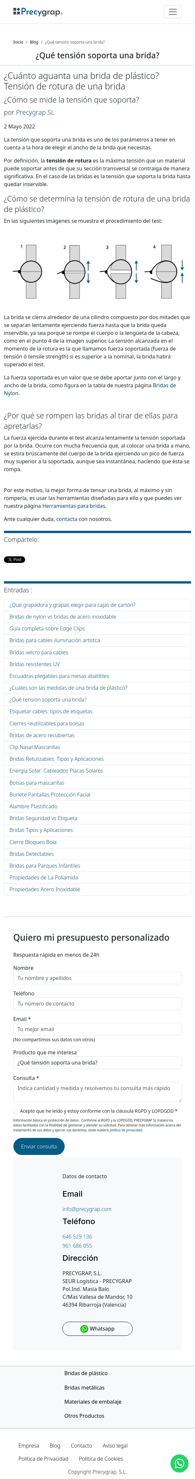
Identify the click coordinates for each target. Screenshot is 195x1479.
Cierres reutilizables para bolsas (46, 723)
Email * (22, 1019)
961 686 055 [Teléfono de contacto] (77, 1245)
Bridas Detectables (31, 853)
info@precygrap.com (86, 1209)
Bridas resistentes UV (34, 664)
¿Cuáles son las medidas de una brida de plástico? (68, 687)
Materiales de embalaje (93, 1401)
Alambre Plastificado (33, 806)
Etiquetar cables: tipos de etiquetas (50, 711)
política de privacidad (125, 1130)
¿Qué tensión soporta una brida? (48, 699)
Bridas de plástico (86, 1373)
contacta (66, 519)
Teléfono (24, 993)
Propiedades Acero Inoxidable (44, 889)
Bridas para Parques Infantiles (44, 865)
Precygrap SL (35, 112)
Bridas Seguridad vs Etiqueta (43, 818)
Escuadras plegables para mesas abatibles (59, 676)
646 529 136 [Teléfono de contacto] (77, 1236)
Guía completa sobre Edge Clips (47, 628)
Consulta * (26, 1078)
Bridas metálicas (84, 1387)
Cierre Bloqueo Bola (33, 842)
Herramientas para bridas (73, 505)
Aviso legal (115, 1445)
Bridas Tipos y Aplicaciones (41, 830)
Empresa (29, 1445)
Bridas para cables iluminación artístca (54, 640)
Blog (55, 1445)
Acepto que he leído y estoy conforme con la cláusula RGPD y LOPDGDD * (99, 1111)
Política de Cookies (101, 1458)
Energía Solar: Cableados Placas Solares (56, 770)
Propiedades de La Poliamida (43, 877)
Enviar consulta (39, 1146)
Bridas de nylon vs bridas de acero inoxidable (62, 616)
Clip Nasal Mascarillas (34, 747)
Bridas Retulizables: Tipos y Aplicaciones (56, 758)
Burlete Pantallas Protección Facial (49, 794)
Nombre (23, 967)
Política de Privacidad (44, 1458)
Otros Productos (84, 1415)
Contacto (81, 1445)
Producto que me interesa (45, 1052)
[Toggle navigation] (173, 11)
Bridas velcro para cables (38, 652)
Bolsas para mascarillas (36, 782)
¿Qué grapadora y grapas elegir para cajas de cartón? (72, 604)
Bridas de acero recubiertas (41, 735)
